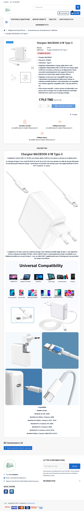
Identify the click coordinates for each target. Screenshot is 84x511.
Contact (6, 2)
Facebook (6, 491)
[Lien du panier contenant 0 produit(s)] (75, 13)
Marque (39, 48)
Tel (11, 2)
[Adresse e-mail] (56, 466)
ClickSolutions (31, 503)
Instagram (12, 491)
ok (75, 466)
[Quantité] (44, 106)
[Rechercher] (56, 7)
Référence (40, 50)
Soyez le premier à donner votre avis (18, 448)
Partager (73, 114)
